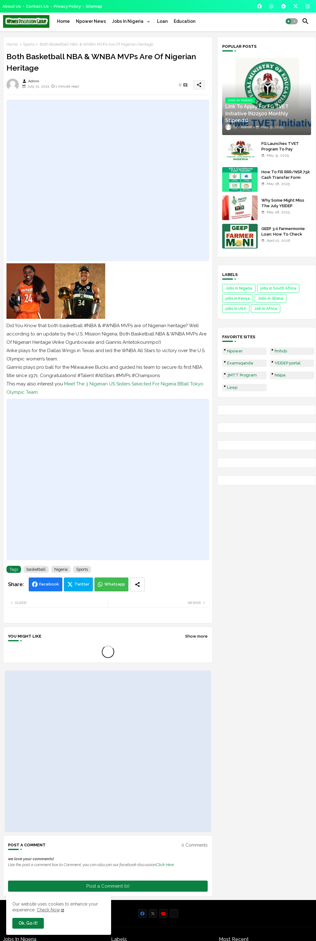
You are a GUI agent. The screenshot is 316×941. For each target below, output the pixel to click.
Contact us (37, 6)
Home (63, 21)
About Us (11, 6)
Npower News (91, 21)
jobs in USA (236, 308)
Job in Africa (265, 308)
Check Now (48, 909)
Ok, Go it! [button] (28, 923)
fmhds (281, 351)
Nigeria (61, 569)
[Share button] (137, 584)
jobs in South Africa (278, 288)
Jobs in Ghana (270, 298)
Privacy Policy (67, 6)
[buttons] (259, 6)
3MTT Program (242, 375)
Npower (235, 351)
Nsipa (280, 375)
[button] (291, 21)
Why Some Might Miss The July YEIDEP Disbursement (282, 206)
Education (184, 21)
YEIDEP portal (288, 363)
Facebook (49, 584)
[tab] (63, 21)
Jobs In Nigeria (128, 21)
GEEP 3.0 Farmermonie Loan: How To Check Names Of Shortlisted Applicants (283, 237)
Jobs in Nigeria (239, 288)
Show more (196, 636)
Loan (162, 21)
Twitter (81, 584)
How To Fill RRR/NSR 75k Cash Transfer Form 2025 (285, 177)
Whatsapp (114, 584)
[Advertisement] (108, 180)
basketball (36, 569)
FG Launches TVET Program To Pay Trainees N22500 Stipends (280, 152)
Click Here (165, 864)
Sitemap (94, 6)
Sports (29, 44)
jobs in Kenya (238, 298)
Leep (232, 387)
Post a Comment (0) (108, 886)
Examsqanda (240, 363)
